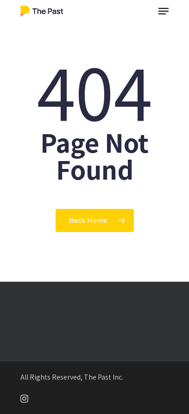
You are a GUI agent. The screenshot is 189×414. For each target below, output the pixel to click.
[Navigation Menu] (163, 11)
